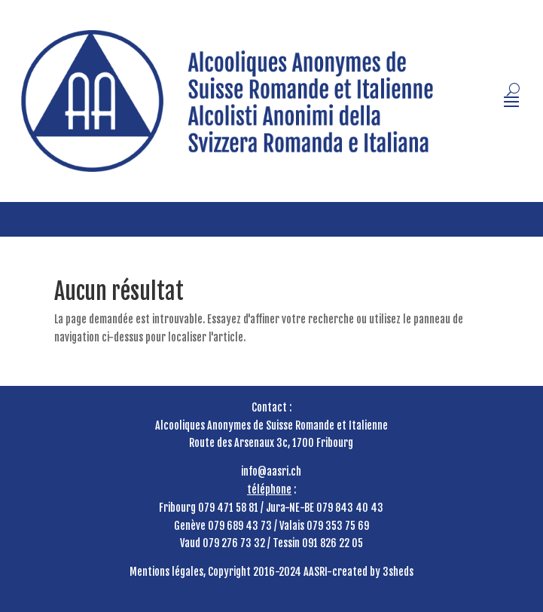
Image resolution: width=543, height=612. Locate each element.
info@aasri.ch (271, 471)
